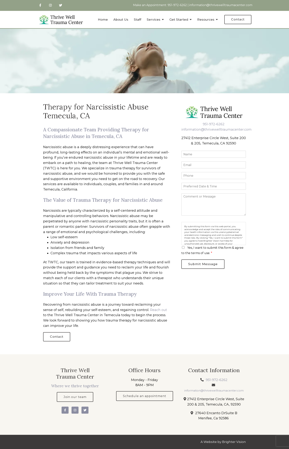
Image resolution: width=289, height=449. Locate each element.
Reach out (158, 310)
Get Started (178, 19)
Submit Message (203, 264)
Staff (137, 19)
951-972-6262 (177, 5)
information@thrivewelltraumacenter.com (220, 5)
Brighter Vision (234, 442)
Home (103, 19)
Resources (205, 19)
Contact (238, 19)
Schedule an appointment (144, 396)
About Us (120, 19)
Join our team (75, 397)
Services (153, 19)
